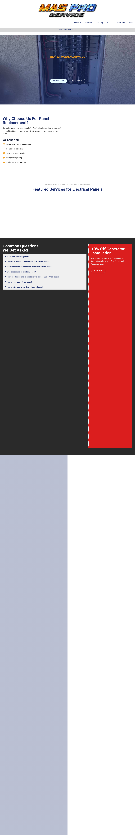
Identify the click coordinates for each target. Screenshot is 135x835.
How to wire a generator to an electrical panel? (25, 287)
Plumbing (99, 23)
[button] (44, 256)
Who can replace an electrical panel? (21, 272)
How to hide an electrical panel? (19, 282)
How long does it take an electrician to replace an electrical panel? (33, 277)
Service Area (120, 23)
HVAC (109, 23)
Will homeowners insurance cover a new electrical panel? (29, 267)
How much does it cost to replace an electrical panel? (28, 262)
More (131, 23)
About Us (77, 23)
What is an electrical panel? (18, 257)
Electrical (88, 23)
